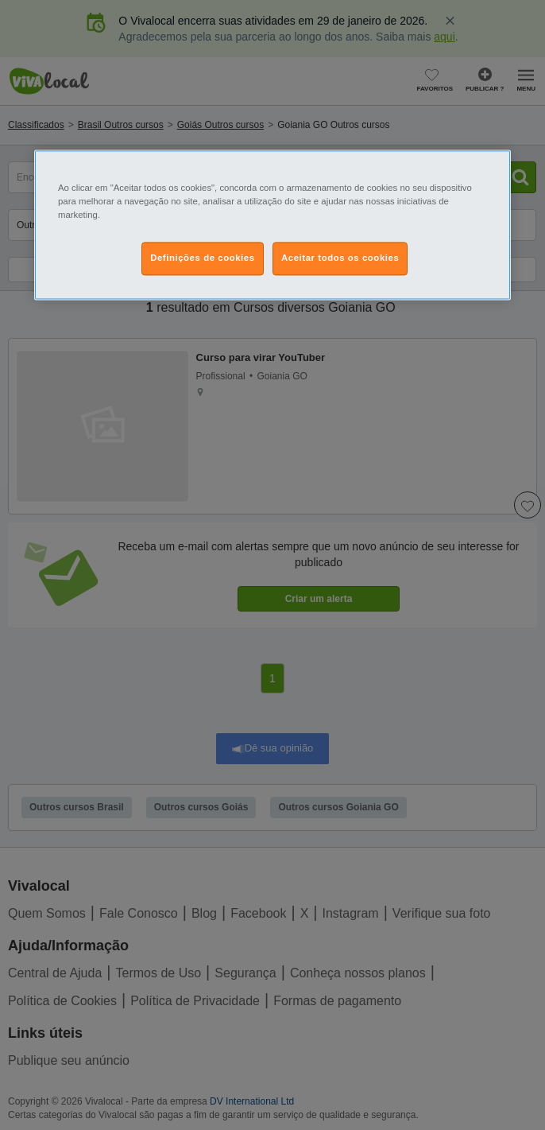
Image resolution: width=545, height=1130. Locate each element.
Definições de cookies (202, 258)
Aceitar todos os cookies (340, 258)
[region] (272, 225)
